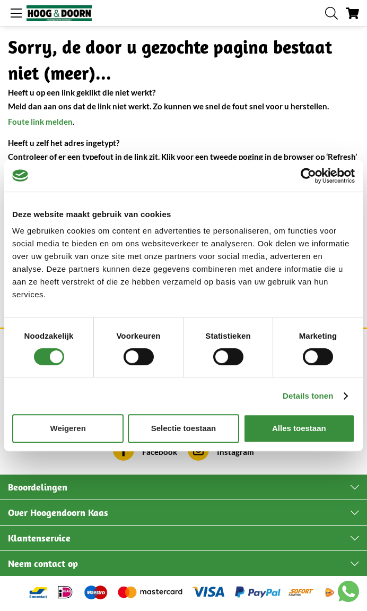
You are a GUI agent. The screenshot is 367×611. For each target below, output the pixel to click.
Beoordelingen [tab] (37, 487)
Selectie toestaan (183, 428)
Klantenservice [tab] (39, 538)
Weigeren (68, 428)
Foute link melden (40, 121)
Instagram (235, 452)
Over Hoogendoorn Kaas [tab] (58, 512)
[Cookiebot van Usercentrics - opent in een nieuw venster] (308, 176)
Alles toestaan (299, 428)
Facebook (159, 452)
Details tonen (308, 395)
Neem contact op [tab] (43, 563)
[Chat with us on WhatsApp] (348, 593)
